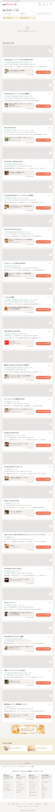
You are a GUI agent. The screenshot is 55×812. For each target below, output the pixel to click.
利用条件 (17, 804)
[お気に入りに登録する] (49, 60)
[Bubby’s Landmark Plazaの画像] (27, 492)
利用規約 (13, 804)
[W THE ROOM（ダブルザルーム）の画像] (27, 458)
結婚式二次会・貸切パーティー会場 (24, 766)
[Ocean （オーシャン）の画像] (27, 594)
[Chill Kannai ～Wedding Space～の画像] (27, 153)
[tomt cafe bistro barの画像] (27, 119)
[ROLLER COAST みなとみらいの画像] (27, 221)
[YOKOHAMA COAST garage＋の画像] (27, 560)
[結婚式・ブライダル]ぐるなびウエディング (10, 766)
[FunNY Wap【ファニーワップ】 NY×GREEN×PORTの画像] (27, 51)
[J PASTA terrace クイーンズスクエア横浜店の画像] (27, 85)
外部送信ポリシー (32, 804)
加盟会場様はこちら (39, 804)
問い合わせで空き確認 (43, 309)
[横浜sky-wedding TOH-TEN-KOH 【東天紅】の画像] (27, 357)
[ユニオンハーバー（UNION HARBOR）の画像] (27, 255)
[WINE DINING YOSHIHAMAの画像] (27, 323)
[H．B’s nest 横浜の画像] (27, 289)
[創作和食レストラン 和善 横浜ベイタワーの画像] (27, 696)
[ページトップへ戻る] (27, 762)
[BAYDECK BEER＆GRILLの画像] (27, 425)
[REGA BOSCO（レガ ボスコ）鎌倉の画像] (27, 628)
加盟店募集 (45, 804)
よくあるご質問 (35, 806)
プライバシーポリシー (23, 804)
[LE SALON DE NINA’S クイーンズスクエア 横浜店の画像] (27, 187)
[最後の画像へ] (50, 51)
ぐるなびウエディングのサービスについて (24, 806)
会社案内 (9, 804)
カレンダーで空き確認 (43, 72)
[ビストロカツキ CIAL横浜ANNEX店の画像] (27, 391)
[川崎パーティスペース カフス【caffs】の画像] (27, 662)
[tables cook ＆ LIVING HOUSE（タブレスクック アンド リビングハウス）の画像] (27, 526)
